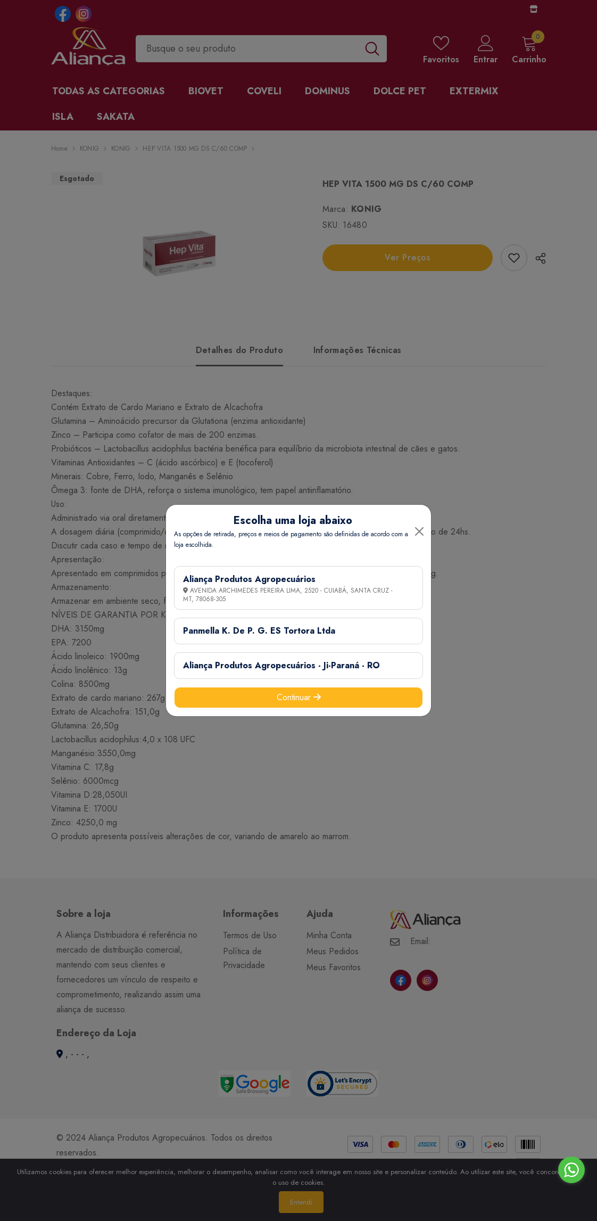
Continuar (299, 697)
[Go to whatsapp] (571, 1170)
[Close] (419, 531)
